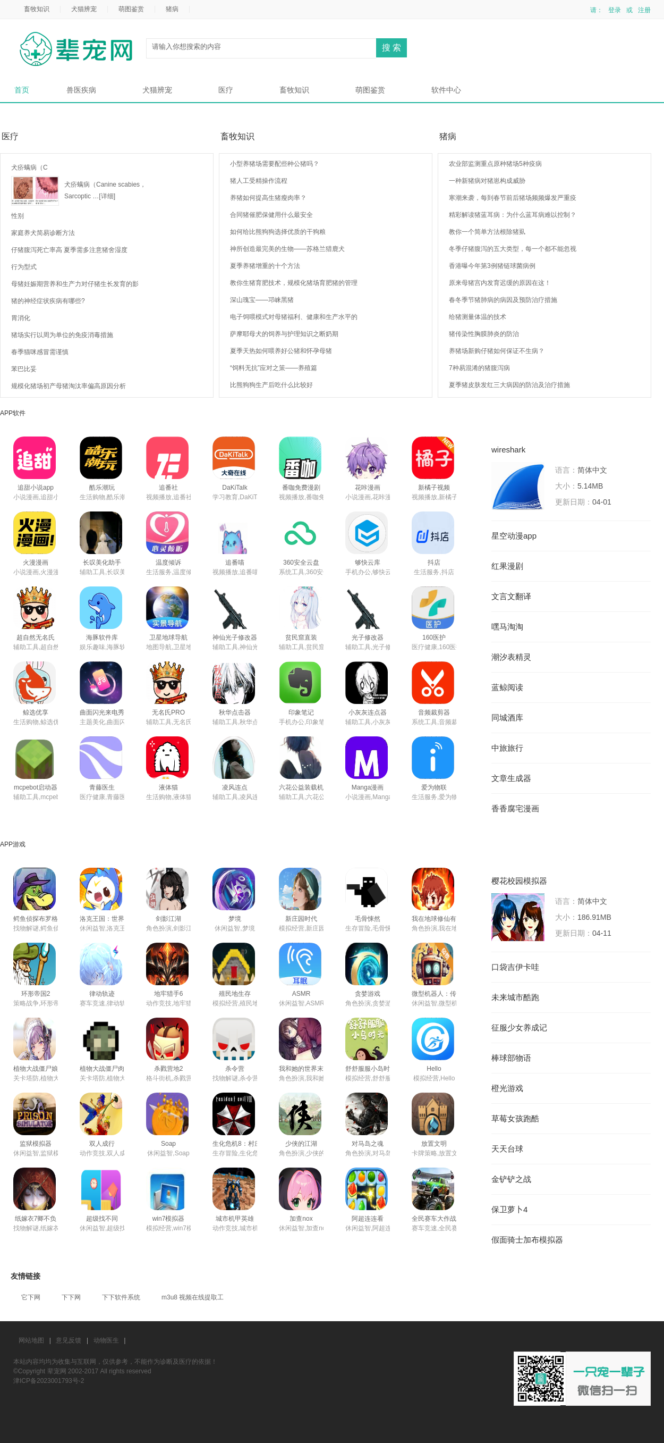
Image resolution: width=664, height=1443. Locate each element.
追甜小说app (36, 487)
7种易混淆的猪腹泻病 (479, 368)
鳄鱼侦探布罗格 (35, 918)
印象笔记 (301, 712)
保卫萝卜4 (509, 1209)
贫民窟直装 (301, 637)
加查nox (301, 1218)
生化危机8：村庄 (236, 1143)
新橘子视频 (434, 487)
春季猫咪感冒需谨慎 (40, 352)
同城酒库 (507, 718)
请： (596, 10)
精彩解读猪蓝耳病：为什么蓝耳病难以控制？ (512, 215)
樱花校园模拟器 (519, 881)
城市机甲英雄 (235, 1218)
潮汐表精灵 (511, 657)
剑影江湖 (168, 918)
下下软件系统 (121, 1297)
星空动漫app (514, 536)
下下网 (71, 1297)
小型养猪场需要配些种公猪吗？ (274, 163)
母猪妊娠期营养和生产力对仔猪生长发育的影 (75, 284)
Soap (168, 1143)
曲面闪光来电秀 (102, 712)
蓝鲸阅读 (507, 687)
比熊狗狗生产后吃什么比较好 (271, 385)
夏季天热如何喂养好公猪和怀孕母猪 (281, 351)
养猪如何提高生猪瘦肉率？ (268, 198)
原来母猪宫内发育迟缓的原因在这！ (500, 283)
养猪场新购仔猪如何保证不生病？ (496, 351)
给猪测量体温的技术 (477, 317)
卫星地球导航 (168, 637)
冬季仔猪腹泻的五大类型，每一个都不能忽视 (512, 249)
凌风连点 (235, 787)
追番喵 (234, 562)
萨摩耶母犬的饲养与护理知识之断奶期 (284, 334)
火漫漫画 (35, 562)
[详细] (107, 196)
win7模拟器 (168, 1218)
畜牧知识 (36, 9)
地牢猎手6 (168, 993)
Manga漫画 (368, 787)
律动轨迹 (102, 993)
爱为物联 (434, 787)
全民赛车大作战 (434, 1218)
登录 (614, 10)
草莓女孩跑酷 (515, 1118)
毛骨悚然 (367, 918)
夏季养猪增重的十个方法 (265, 266)
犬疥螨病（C (29, 167)
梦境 (234, 918)
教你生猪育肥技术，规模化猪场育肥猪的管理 (293, 283)
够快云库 (367, 562)
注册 (644, 10)
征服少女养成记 (519, 1027)
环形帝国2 (35, 993)
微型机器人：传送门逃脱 (447, 993)
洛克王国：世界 (102, 918)
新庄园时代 (301, 918)
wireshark (508, 450)
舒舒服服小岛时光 (370, 1068)
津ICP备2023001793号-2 (48, 1381)
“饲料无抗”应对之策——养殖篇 (273, 368)
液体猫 (168, 787)
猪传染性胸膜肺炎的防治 (484, 334)
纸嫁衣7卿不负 (36, 1218)
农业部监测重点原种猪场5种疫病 (495, 163)
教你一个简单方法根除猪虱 (487, 232)
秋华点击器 (235, 712)
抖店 (434, 562)
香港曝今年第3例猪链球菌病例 (492, 266)
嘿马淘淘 (507, 627)
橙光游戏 (507, 1088)
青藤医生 (102, 787)
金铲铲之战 (511, 1179)
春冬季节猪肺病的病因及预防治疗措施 (503, 300)
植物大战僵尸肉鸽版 (108, 1068)
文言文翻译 (511, 596)
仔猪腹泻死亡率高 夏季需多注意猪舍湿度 (69, 250)
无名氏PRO (168, 712)
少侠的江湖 (301, 1143)
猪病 (172, 9)
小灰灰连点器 (367, 712)
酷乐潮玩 (102, 487)
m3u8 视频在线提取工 (192, 1297)
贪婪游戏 (367, 993)
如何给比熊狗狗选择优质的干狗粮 (278, 232)
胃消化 (20, 318)
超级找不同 (102, 1218)
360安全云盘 (301, 562)
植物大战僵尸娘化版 (42, 1068)
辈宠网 (79, 50)
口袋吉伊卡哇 (515, 967)
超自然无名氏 (35, 637)
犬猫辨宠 (84, 9)
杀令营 (234, 1068)
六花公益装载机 (301, 787)
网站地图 (31, 1340)
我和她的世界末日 (304, 1068)
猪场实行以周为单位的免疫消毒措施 (62, 335)
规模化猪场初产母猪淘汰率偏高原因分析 (68, 386)
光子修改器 (368, 637)
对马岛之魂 (368, 1143)
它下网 (30, 1297)
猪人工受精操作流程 (258, 180)
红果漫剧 (507, 566)
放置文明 (434, 1143)
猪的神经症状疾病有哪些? (48, 301)
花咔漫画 (367, 487)
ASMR (301, 993)
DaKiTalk (234, 487)
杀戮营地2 (168, 1068)
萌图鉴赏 (131, 9)
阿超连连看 (368, 1218)
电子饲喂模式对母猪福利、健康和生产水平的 (293, 317)
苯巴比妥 (24, 369)
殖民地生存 (235, 993)
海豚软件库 (102, 637)
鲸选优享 (35, 712)
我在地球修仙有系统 (440, 918)
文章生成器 (511, 778)
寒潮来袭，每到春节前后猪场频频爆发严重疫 (512, 198)
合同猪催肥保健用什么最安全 (271, 215)
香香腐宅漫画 (515, 808)
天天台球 (507, 1149)
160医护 (434, 637)
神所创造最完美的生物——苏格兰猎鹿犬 (287, 249)
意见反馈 (68, 1340)
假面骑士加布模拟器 (527, 1240)
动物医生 (106, 1340)
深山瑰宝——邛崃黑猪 (262, 300)
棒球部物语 (511, 1058)
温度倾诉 (168, 562)
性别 (17, 216)
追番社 (168, 487)
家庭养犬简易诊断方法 (43, 233)
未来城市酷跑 (515, 997)
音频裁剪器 (434, 712)
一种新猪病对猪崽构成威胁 (487, 180)
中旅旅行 (507, 748)
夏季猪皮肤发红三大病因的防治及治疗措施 (509, 385)
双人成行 (102, 1143)
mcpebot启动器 (35, 787)
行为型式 (24, 267)
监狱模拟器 (36, 1143)
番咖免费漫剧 (301, 487)
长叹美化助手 (102, 562)
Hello (434, 1068)
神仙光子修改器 (234, 637)
